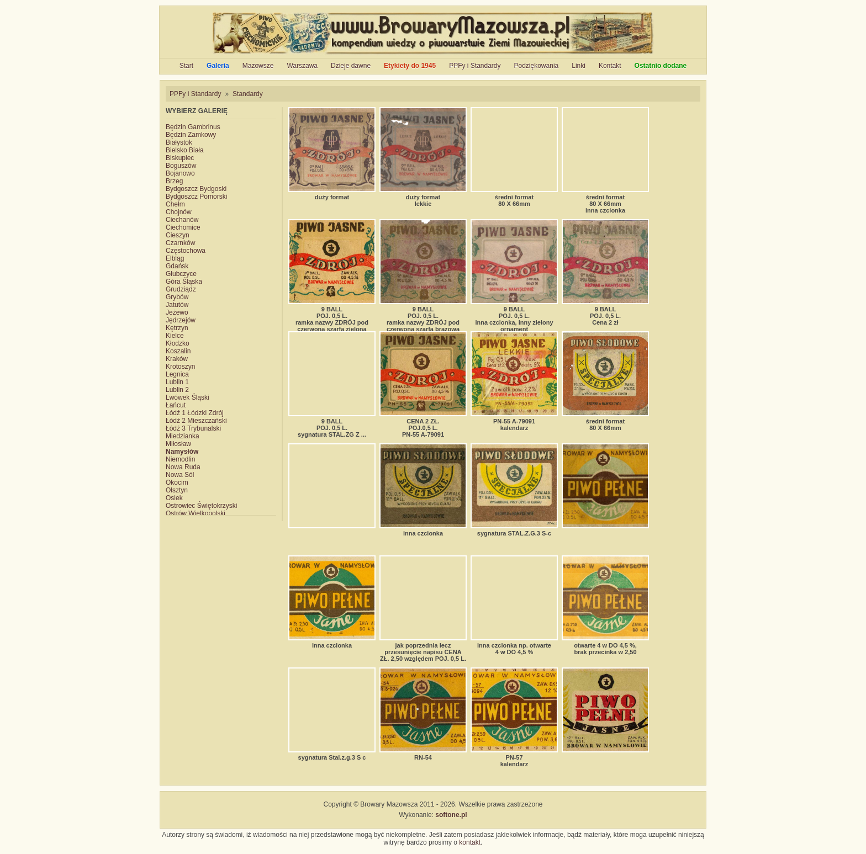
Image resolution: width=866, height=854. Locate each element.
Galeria (218, 66)
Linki (578, 66)
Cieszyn (177, 235)
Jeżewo (177, 312)
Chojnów (179, 212)
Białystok (179, 142)
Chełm (175, 204)
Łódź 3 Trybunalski (193, 428)
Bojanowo (180, 173)
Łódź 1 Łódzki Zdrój (195, 413)
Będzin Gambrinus (193, 127)
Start (186, 66)
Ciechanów (182, 220)
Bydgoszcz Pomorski (196, 196)
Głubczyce (181, 274)
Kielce (175, 336)
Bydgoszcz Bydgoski (196, 189)
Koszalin (178, 351)
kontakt (469, 842)
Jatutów (177, 305)
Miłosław (178, 444)
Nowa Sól (180, 475)
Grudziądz (181, 289)
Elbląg (175, 258)
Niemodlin (180, 459)
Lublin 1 (177, 382)
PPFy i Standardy (474, 66)
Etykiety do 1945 (410, 66)
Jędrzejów (181, 320)
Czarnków (180, 243)
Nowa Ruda (183, 467)
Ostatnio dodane (661, 66)
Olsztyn (177, 490)
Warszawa (302, 66)
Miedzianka (182, 436)
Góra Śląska (184, 281)
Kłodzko (177, 343)
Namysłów (182, 451)
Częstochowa (185, 250)
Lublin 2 (177, 390)
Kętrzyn (177, 328)
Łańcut (176, 405)
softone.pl (451, 815)
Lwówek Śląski (187, 397)
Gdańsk (177, 266)
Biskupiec (180, 158)
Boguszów (181, 165)
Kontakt (610, 66)
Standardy (248, 94)
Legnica (177, 374)
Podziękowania (536, 66)
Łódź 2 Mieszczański (196, 421)
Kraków (177, 359)
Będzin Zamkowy (191, 135)
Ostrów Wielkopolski (195, 513)
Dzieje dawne (351, 66)
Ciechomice (183, 227)
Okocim (177, 482)
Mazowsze (258, 66)
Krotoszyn (180, 366)
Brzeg (174, 181)
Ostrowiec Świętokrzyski (201, 506)
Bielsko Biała (185, 150)
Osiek (174, 498)
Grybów (177, 297)
